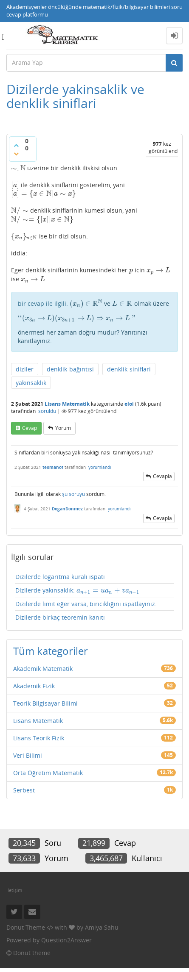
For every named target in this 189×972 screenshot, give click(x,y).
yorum (63, 428)
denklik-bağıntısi (70, 369)
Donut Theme (25, 927)
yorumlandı (99, 467)
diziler (25, 369)
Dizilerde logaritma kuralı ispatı (60, 577)
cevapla (162, 476)
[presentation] (14, 168)
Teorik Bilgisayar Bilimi (45, 703)
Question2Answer (66, 940)
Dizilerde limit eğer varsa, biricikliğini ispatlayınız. (86, 604)
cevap (29, 428)
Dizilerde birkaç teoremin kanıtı (60, 617)
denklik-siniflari (129, 369)
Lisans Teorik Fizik (38, 738)
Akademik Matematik (43, 669)
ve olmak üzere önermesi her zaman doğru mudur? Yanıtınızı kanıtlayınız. (94, 322)
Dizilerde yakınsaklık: (77, 590)
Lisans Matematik (67, 403)
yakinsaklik (31, 383)
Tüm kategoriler (50, 651)
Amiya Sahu (101, 927)
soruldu (47, 411)
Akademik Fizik (34, 686)
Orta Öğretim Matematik (48, 773)
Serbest (24, 790)
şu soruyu (73, 494)
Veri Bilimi (27, 755)
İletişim (14, 890)
